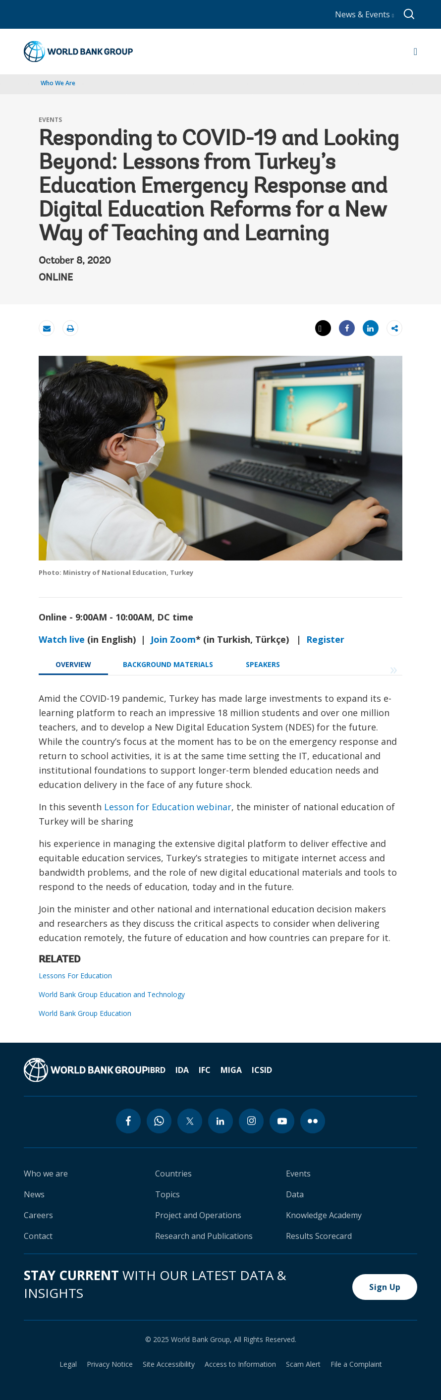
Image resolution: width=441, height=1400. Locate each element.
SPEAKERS (263, 664)
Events (298, 1173)
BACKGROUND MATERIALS (168, 664)
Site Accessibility (169, 1364)
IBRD (156, 1069)
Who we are (46, 1173)
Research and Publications (204, 1236)
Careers (38, 1215)
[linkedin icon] (220, 1121)
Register (325, 639)
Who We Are (58, 83)
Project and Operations (198, 1215)
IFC (205, 1069)
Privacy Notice (110, 1364)
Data (295, 1194)
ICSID (262, 1069)
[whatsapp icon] (159, 1121)
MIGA (231, 1069)
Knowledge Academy (324, 1215)
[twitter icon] (189, 1121)
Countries (173, 1173)
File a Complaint (356, 1364)
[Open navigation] (415, 51)
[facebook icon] (128, 1121)
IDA (182, 1069)
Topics (167, 1194)
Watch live (62, 639)
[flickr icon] (312, 1121)
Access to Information (240, 1364)
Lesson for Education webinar (167, 807)
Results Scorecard (319, 1236)
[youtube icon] (282, 1121)
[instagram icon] (251, 1121)
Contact (38, 1236)
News (34, 1194)
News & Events (364, 14)
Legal (68, 1364)
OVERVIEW (73, 664)
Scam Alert (303, 1364)
